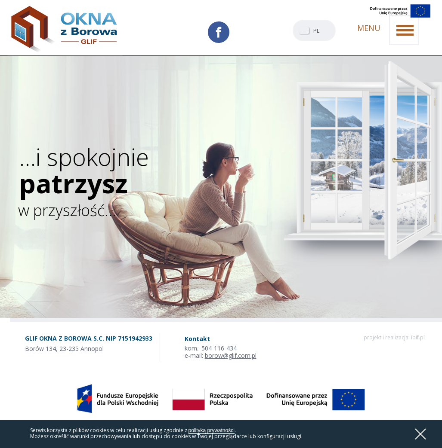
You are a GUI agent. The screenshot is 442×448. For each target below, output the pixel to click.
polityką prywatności (212, 430)
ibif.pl (418, 337)
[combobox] (314, 30)
